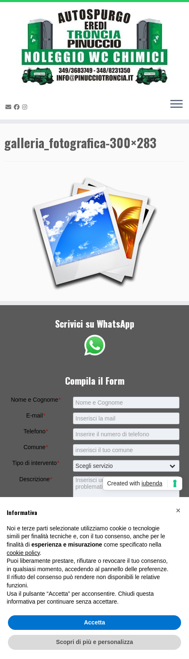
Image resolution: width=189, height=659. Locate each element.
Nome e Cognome (35, 400)
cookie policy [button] (23, 553)
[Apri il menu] (176, 104)
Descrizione (35, 479)
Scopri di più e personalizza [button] (94, 642)
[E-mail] (9, 107)
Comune (35, 447)
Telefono (35, 431)
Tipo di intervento (35, 463)
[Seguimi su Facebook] (18, 107)
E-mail (35, 415)
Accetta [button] (94, 622)
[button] (178, 510)
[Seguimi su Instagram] (26, 107)
